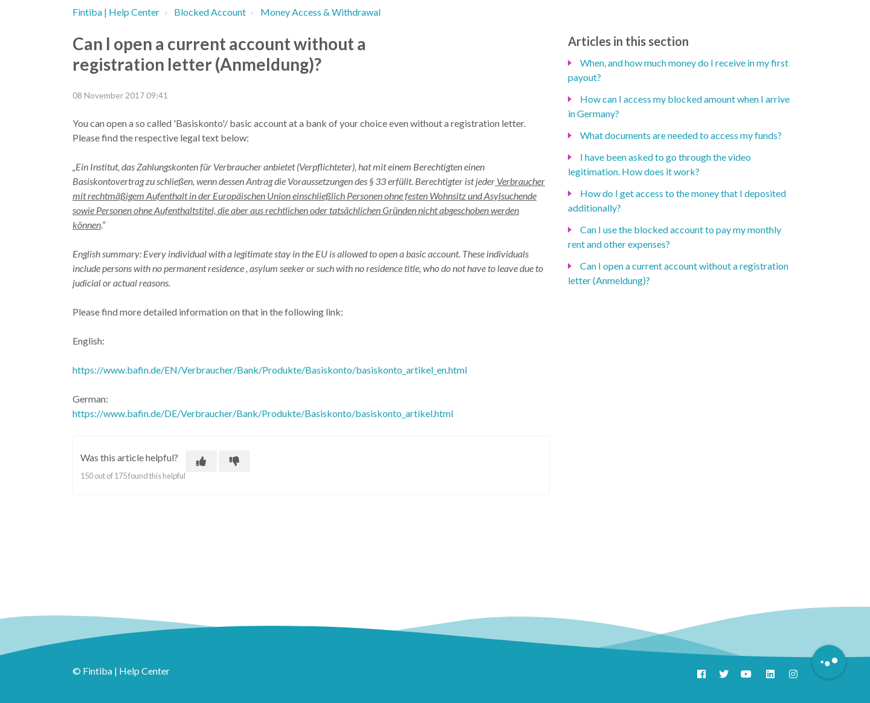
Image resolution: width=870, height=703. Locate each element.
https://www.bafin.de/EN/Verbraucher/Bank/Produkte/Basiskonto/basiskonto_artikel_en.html (269, 369)
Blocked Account (210, 12)
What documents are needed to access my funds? (681, 135)
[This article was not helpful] (234, 461)
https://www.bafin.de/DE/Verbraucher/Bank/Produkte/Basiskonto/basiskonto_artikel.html (262, 413)
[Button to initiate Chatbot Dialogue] (829, 662)
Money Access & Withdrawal (320, 12)
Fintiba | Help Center (116, 12)
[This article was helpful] (201, 461)
